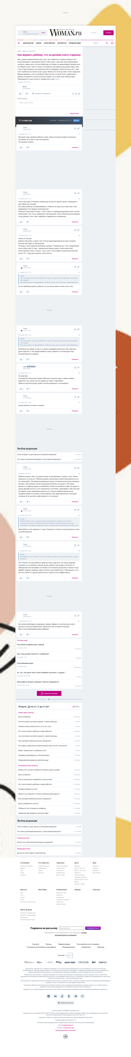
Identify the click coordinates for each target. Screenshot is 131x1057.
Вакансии (101, 947)
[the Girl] (93, 962)
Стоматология (60, 868)
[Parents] (102, 962)
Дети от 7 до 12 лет (80, 870)
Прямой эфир (75, 43)
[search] (100, 43)
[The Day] (39, 962)
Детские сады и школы (81, 879)
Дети (19, 51)
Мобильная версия (66, 1003)
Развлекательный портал (27, 919)
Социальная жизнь (43, 866)
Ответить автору (22, 98)
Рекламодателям (68, 947)
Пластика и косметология (27, 902)
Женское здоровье (62, 866)
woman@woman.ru (67, 1025)
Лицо (21, 893)
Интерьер (95, 870)
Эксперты (62, 43)
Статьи (108, 33)
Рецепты (95, 868)
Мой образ (42, 890)
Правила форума (64, 944)
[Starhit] (58, 963)
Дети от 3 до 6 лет (80, 868)
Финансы (41, 873)
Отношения (24, 863)
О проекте (35, 944)
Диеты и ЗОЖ (60, 875)
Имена (76, 882)
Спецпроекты (86, 947)
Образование (42, 868)
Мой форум (28, 43)
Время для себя (61, 893)
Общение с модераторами (28, 915)
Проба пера (59, 902)
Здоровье (60, 863)
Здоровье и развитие (81, 877)
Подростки (78, 873)
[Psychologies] (83, 962)
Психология (59, 870)
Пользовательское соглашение (88, 944)
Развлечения (61, 890)
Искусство (59, 895)
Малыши (77, 866)
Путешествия (60, 897)
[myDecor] (49, 962)
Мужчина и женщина (26, 866)
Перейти (76, 120)
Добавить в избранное (43, 93)
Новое (38, 43)
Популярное (49, 43)
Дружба (22, 868)
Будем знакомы (61, 904)
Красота (23, 890)
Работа (40, 870)
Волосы (22, 897)
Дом (94, 863)
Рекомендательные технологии (65, 1030)
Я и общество (43, 863)
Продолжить (74, 113)
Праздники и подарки (62, 899)
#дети (57, 79)
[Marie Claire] (70, 962)
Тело (21, 895)
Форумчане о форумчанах (28, 913)
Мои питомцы (97, 873)
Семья (22, 873)
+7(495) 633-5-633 (68, 1027)
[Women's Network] (65, 957)
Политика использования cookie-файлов (41, 947)
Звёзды (78, 890)
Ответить (75, 147)
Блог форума (24, 917)
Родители (23, 875)
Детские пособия (80, 884)
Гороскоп (96, 890)
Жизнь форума (26, 910)
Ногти (22, 899)
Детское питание (80, 875)
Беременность (60, 873)
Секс (21, 870)
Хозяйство (96, 866)
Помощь (49, 944)
